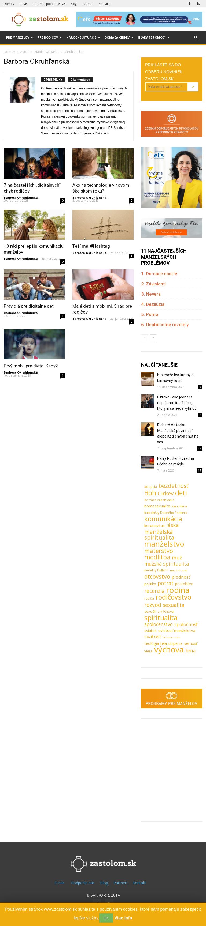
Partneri (88, 4)
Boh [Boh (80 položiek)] (150, 493)
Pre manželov (19, 37)
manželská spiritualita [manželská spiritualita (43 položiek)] (159, 534)
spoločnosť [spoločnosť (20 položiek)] (186, 624)
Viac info (123, 918)
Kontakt (104, 4)
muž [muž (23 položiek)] (177, 557)
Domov (9, 4)
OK (106, 918)
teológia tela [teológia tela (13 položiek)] (155, 643)
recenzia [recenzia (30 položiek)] (154, 591)
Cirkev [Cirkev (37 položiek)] (166, 493)
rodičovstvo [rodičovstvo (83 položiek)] (173, 597)
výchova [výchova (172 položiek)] (169, 649)
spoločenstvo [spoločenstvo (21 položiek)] (158, 624)
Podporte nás (83, 882)
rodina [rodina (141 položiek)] (177, 590)
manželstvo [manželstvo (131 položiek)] (164, 544)
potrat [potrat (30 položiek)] (166, 583)
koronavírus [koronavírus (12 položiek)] (154, 525)
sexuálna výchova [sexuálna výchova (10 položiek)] (159, 611)
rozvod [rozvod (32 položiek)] (152, 605)
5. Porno (149, 314)
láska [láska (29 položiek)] (172, 525)
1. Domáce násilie (159, 273)
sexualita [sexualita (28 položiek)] (174, 605)
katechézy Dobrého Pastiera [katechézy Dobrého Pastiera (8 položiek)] (165, 512)
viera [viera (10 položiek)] (148, 651)
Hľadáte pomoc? (154, 37)
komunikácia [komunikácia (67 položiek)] (163, 519)
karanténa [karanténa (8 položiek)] (179, 506)
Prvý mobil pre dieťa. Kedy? (31, 365)
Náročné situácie (83, 37)
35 (199, 448)
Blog (74, 4)
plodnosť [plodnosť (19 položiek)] (181, 577)
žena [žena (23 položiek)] (190, 650)
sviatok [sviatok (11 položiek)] (150, 630)
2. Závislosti (153, 284)
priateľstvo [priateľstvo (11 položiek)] (184, 583)
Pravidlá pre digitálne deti (29, 306)
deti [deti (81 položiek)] (181, 493)
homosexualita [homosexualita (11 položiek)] (157, 506)
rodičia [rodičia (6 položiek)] (149, 598)
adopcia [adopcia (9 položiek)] (150, 486)
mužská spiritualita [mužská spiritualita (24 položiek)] (166, 564)
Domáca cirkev (119, 37)
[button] (195, 37)
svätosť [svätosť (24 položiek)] (152, 636)
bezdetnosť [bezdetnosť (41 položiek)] (173, 486)
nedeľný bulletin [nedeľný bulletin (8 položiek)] (156, 570)
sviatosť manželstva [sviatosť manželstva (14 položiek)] (176, 630)
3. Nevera (151, 294)
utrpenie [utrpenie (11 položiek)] (175, 643)
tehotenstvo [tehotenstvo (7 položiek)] (172, 637)
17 (199, 470)
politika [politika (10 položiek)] (150, 583)
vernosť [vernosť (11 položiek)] (190, 643)
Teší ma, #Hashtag (91, 246)
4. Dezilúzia (152, 304)
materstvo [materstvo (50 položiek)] (158, 551)
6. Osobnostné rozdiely (165, 324)
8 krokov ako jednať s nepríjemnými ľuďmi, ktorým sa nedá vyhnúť (176, 403)
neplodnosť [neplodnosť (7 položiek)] (178, 570)
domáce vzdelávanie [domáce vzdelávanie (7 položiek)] (159, 500)
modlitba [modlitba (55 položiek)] (157, 557)
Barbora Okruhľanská (21, 197)
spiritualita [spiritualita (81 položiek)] (161, 617)
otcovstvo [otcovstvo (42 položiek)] (157, 576)
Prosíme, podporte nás (48, 4)
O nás (23, 4)
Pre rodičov (50, 37)
